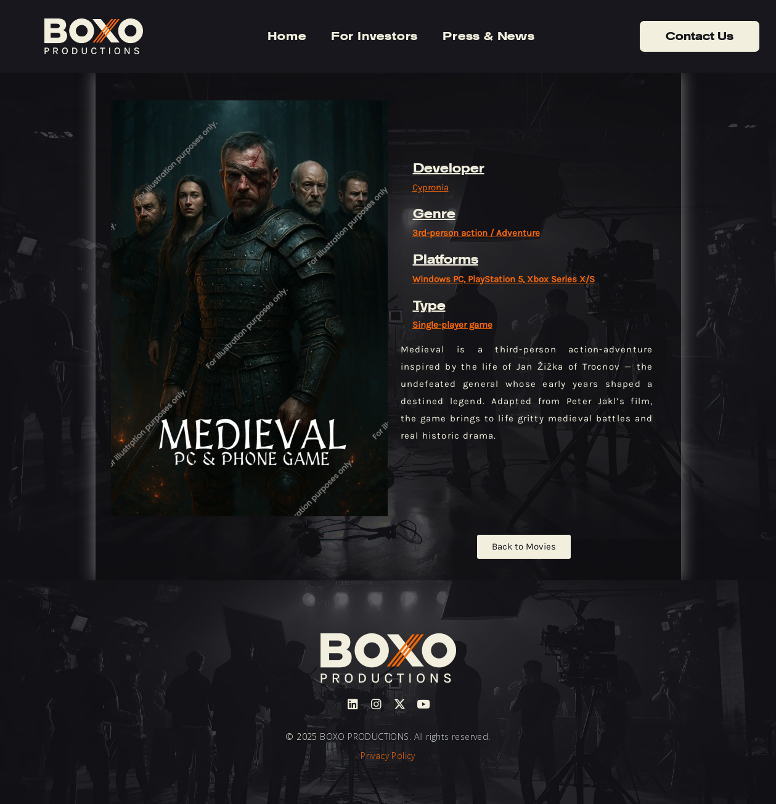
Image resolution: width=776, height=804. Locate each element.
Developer (448, 168)
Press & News (489, 36)
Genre (434, 213)
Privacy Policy (388, 755)
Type (429, 305)
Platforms (445, 259)
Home (287, 36)
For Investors (374, 36)
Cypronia (430, 187)
